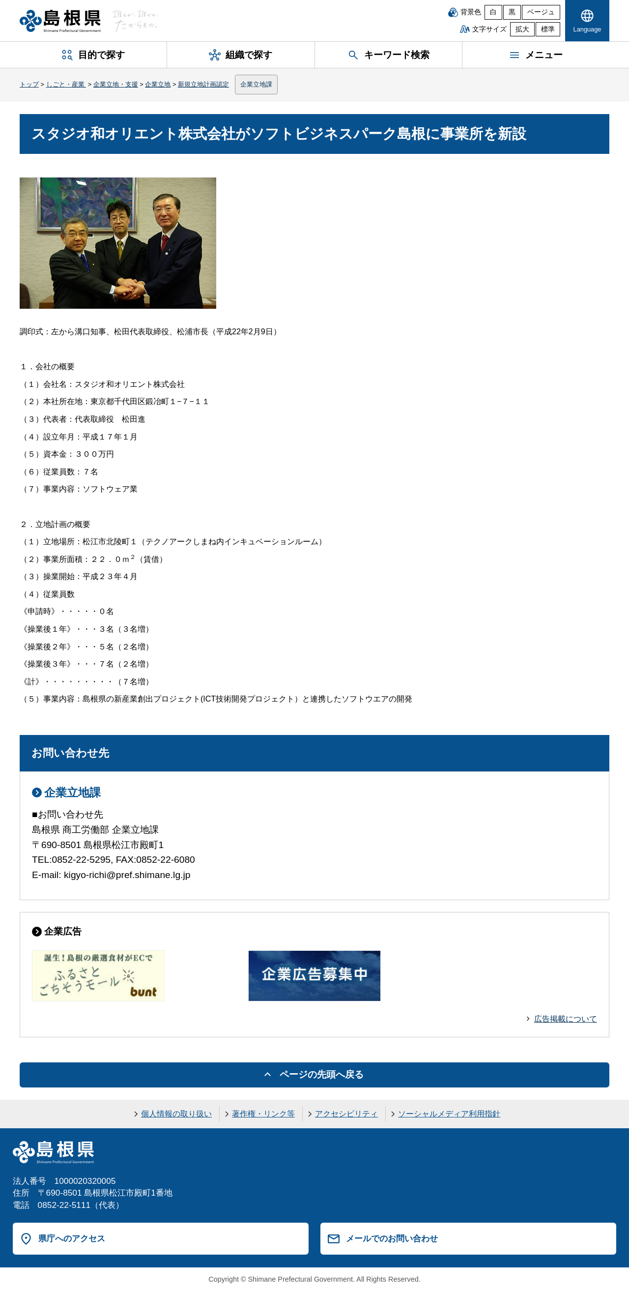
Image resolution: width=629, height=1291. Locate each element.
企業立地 (158, 84)
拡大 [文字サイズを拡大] (522, 29)
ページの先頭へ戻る (322, 1074)
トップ (29, 84)
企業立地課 (256, 84)
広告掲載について (565, 1019)
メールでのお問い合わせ (392, 1238)
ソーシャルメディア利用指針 (449, 1114)
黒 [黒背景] (512, 12)
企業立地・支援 (115, 84)
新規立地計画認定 (203, 84)
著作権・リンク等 (263, 1114)
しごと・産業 (66, 84)
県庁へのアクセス (71, 1238)
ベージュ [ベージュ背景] (541, 12)
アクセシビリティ (346, 1114)
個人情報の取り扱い (176, 1114)
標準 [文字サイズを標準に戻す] (548, 29)
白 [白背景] (493, 12)
